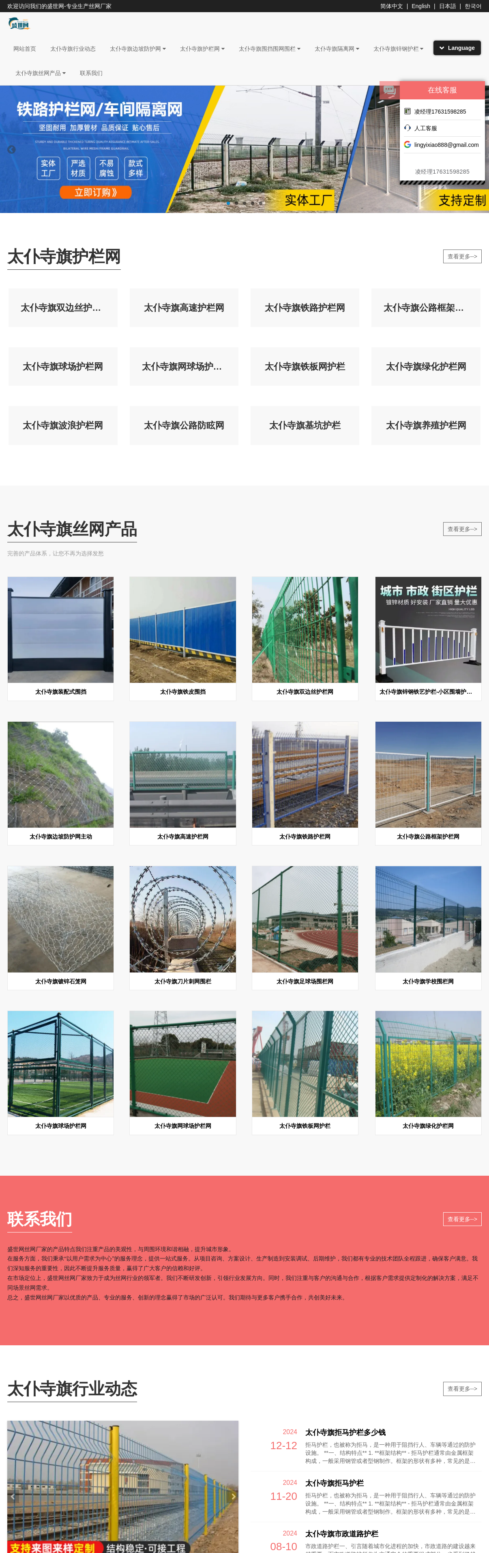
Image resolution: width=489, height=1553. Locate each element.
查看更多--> (463, 256)
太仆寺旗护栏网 (202, 49)
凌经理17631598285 (435, 111)
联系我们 (91, 73)
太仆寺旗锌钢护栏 (398, 49)
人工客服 (420, 127)
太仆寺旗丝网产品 (40, 73)
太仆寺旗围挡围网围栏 (269, 49)
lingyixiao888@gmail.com (441, 144)
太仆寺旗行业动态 (73, 48)
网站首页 (24, 48)
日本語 (447, 6)
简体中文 (391, 6)
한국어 (473, 6)
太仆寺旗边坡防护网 (138, 49)
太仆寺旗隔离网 (337, 49)
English (421, 6)
